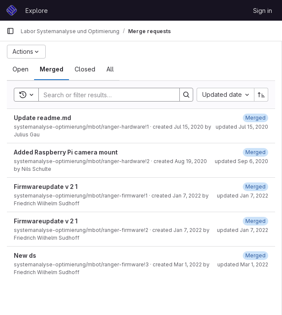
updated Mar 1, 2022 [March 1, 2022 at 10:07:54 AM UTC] (242, 264)
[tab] (20, 69)
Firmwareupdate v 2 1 (46, 186)
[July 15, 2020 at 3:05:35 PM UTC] (255, 117)
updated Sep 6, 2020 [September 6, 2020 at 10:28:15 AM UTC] (241, 161)
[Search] (105, 95)
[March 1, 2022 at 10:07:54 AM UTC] (255, 255)
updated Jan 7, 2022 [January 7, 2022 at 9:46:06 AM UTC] (242, 230)
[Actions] (26, 52)
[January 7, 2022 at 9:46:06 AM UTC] (255, 220)
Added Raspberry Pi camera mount (66, 152)
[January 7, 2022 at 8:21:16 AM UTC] (255, 186)
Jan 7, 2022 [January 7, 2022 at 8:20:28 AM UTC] (186, 195)
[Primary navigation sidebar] (10, 31)
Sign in (262, 10)
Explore (36, 10)
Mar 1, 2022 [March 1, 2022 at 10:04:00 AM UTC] (188, 264)
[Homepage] (12, 10)
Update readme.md (42, 117)
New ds (25, 255)
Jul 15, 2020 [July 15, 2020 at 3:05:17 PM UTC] (189, 127)
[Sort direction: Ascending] (261, 95)
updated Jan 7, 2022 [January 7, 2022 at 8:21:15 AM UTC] (242, 195)
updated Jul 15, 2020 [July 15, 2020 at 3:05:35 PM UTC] (242, 127)
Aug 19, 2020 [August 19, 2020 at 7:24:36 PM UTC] (191, 161)
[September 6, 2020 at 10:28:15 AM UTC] (255, 152)
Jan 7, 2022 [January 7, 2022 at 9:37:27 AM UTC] (187, 230)
